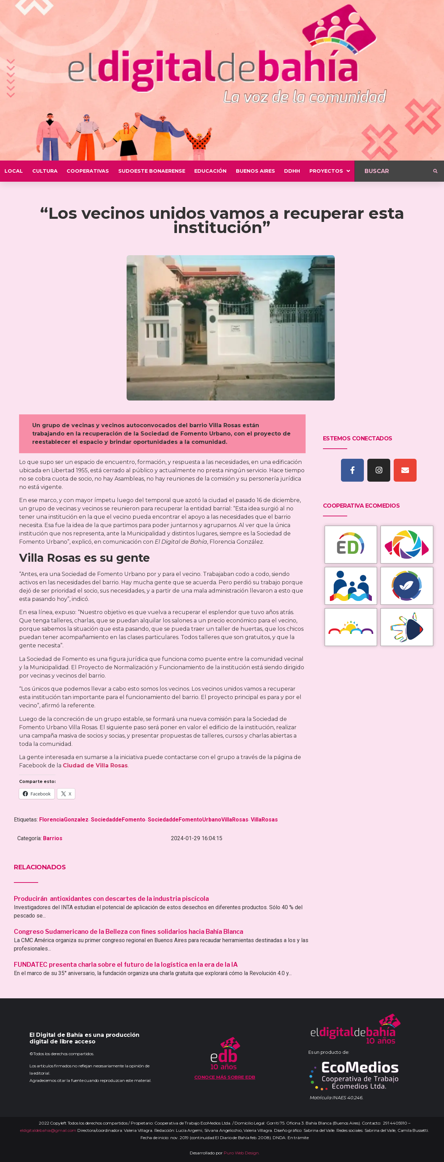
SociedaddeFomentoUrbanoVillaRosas (198, 819)
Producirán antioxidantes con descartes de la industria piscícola (112, 898)
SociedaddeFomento (118, 819)
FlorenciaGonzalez (63, 819)
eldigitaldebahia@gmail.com (48, 1130)
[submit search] (435, 171)
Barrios (52, 838)
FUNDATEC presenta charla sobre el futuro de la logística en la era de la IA (126, 964)
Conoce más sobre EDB (224, 1077)
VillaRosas (264, 819)
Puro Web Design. (242, 1152)
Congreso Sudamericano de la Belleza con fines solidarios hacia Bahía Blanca (128, 931)
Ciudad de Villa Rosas (95, 765)
